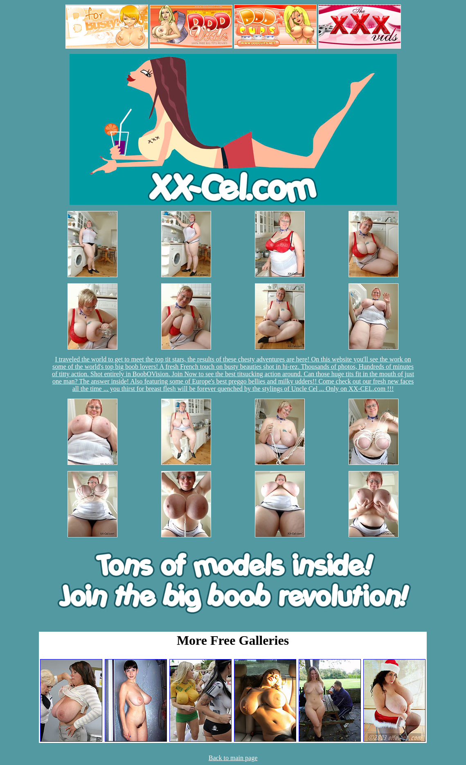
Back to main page (233, 757)
